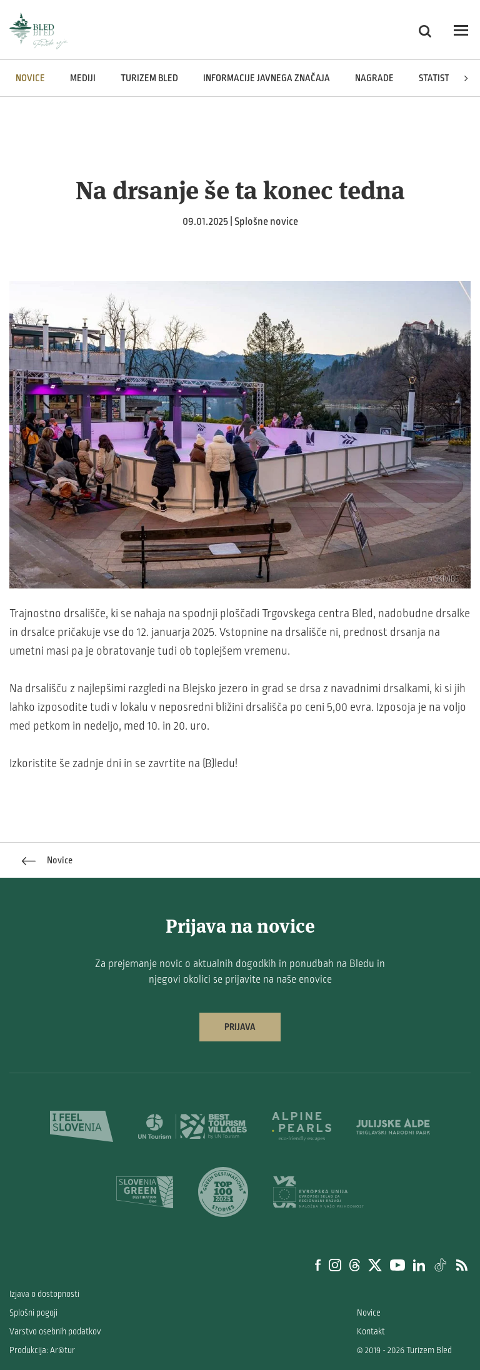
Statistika (440, 78)
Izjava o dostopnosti (44, 1294)
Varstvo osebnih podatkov (55, 1331)
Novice (30, 78)
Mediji (83, 78)
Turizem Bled (149, 78)
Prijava (240, 1027)
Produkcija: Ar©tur (42, 1350)
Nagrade (374, 78)
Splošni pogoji (33, 1313)
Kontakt (371, 1331)
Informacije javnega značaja (266, 78)
